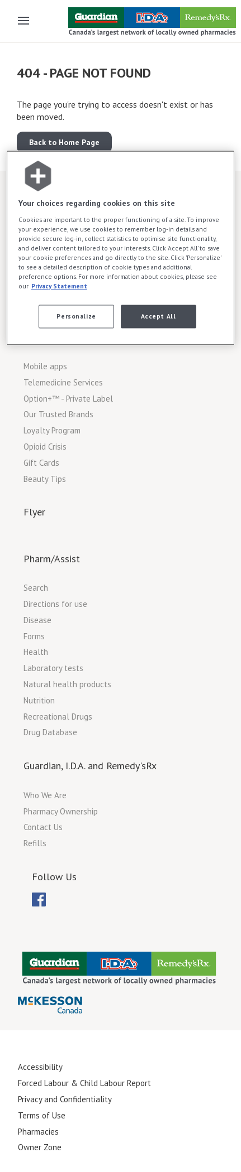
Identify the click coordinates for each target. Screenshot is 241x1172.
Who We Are (45, 795)
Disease (37, 620)
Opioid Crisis (45, 446)
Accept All (158, 316)
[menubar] (38, 900)
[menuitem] (39, 899)
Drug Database (50, 732)
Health (35, 652)
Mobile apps (45, 366)
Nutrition (39, 700)
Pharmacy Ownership (60, 811)
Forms (34, 636)
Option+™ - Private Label (68, 398)
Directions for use (55, 604)
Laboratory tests (53, 668)
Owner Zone (40, 1147)
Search (35, 587)
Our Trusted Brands (58, 414)
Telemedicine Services (63, 382)
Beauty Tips (44, 479)
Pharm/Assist (51, 558)
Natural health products (67, 684)
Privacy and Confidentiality (65, 1099)
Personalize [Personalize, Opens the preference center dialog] (76, 316)
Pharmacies (38, 1131)
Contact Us (43, 827)
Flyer (34, 511)
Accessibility (40, 1067)
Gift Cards (41, 462)
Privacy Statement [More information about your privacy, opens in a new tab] (59, 286)
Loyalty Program (52, 430)
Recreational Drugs (57, 716)
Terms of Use (41, 1115)
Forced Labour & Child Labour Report (84, 1083)
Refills (34, 843)
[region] (120, 248)
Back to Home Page (64, 142)
